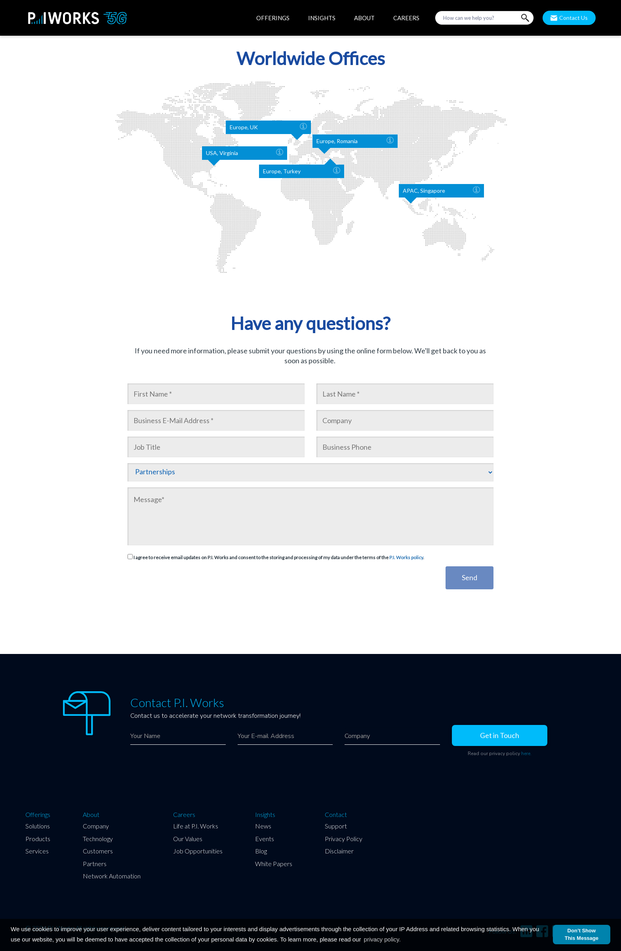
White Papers (273, 863)
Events (264, 838)
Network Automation (112, 876)
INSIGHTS (321, 17)
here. (526, 753)
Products (37, 838)
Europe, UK (268, 127)
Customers (98, 851)
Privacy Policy (343, 838)
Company (96, 826)
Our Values (187, 838)
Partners (95, 863)
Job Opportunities (198, 851)
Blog (261, 851)
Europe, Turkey (301, 171)
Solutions (37, 826)
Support (336, 826)
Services (37, 851)
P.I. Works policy (406, 557)
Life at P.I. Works (195, 826)
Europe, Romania (355, 141)
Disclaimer (339, 851)
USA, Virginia (244, 153)
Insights (265, 814)
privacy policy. (382, 939)
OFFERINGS (273, 17)
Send (469, 577)
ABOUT (364, 17)
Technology (98, 838)
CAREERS (406, 17)
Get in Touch (499, 735)
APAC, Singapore (441, 191)
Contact (336, 814)
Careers (184, 814)
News (263, 826)
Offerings (37, 814)
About (91, 814)
